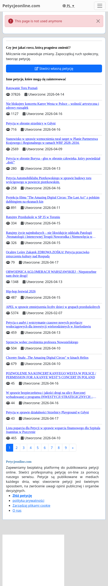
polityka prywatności (28, 500)
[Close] (98, 21)
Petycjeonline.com (21, 5)
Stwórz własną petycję (54, 68)
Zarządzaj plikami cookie (31, 505)
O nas (17, 510)
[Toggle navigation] (100, 6)
